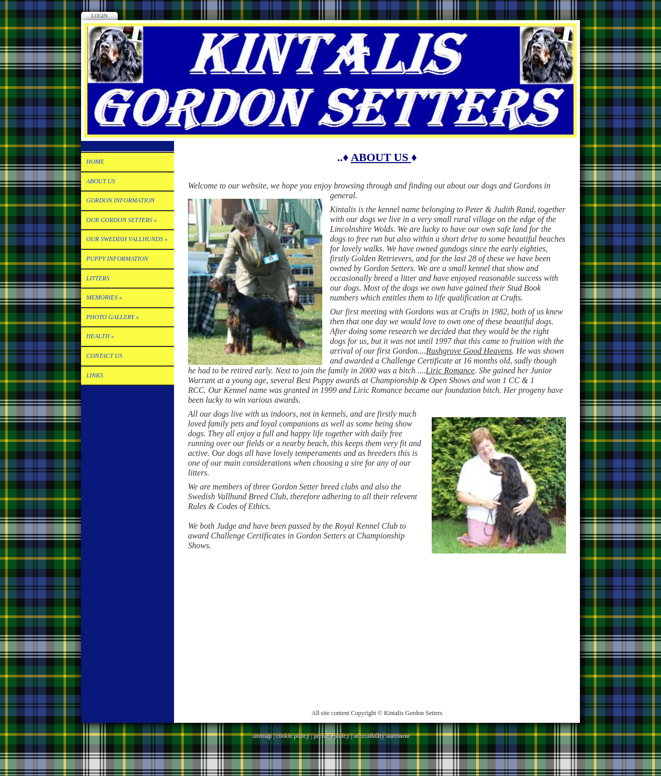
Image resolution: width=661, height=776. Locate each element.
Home (95, 161)
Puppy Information (117, 258)
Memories (104, 297)
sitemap (261, 735)
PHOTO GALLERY (112, 317)
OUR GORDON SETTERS (121, 220)
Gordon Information (120, 200)
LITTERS (97, 278)
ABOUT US (100, 181)
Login (99, 16)
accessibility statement (381, 735)
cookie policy (292, 735)
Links (94, 375)
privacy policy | (333, 735)
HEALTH (100, 336)
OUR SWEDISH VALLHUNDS (126, 239)
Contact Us (104, 355)
